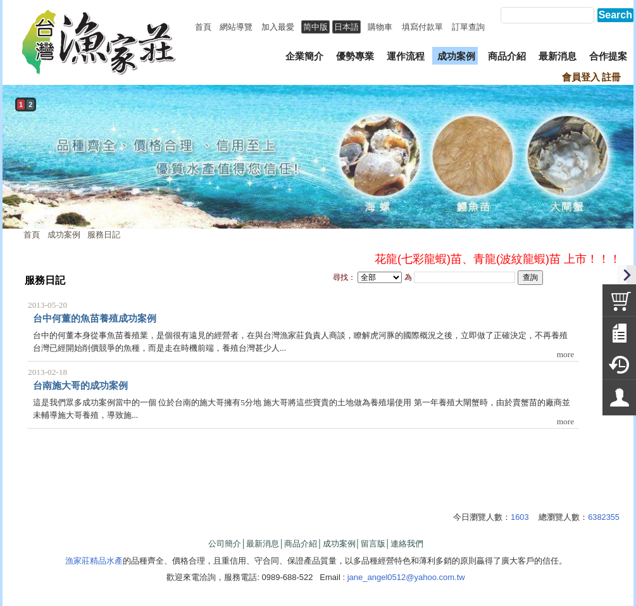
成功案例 (63, 234)
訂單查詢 (468, 27)
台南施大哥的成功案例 (80, 386)
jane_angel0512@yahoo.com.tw (406, 577)
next (620, 169)
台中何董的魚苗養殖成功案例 (94, 318)
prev (15, 169)
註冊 (611, 77)
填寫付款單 (422, 27)
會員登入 (581, 77)
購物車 (380, 27)
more (565, 354)
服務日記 (103, 234)
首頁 (31, 234)
